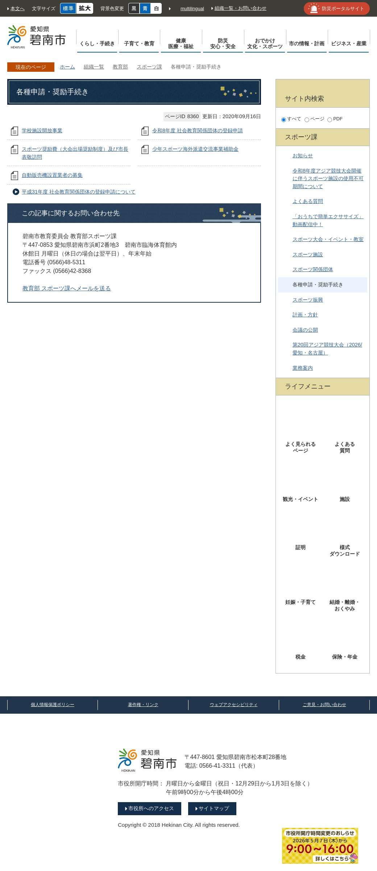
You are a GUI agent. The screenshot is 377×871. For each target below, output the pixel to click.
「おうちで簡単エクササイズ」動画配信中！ (328, 220)
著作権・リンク (143, 704)
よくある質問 (308, 201)
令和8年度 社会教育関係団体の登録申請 (197, 130)
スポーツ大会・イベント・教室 (328, 239)
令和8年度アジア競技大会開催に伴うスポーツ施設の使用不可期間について (328, 178)
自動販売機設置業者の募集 (52, 175)
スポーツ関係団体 (313, 269)
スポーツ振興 (308, 300)
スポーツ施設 (308, 254)
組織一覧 (94, 67)
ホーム (67, 67)
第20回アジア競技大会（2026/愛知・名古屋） (327, 349)
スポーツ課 (149, 67)
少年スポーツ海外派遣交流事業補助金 (195, 149)
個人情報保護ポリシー (52, 704)
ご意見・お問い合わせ (324, 704)
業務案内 (303, 368)
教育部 (120, 67)
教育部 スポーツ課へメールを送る (66, 288)
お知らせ (303, 155)
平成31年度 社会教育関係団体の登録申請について (79, 192)
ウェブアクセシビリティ (234, 704)
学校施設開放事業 (42, 130)
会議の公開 (305, 330)
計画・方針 (305, 315)
